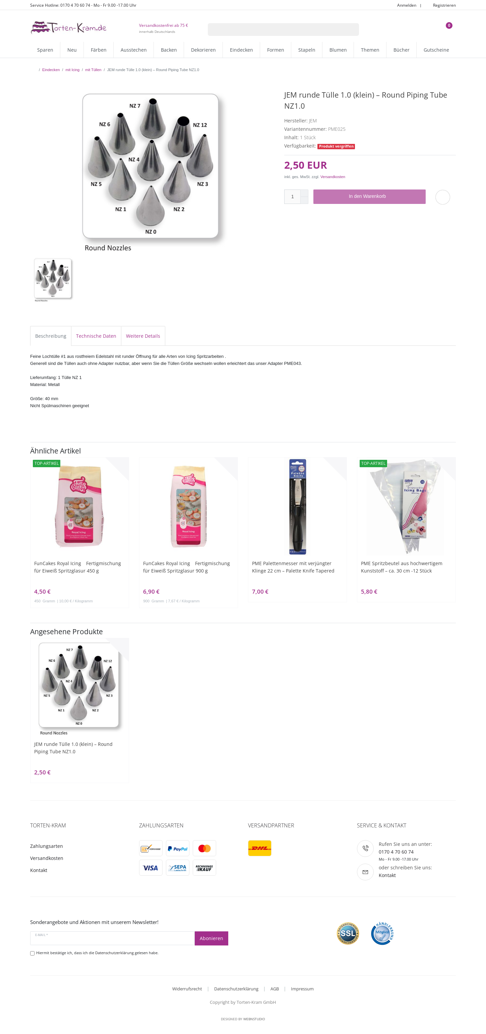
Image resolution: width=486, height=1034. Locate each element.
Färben (99, 50)
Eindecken (241, 50)
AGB (274, 989)
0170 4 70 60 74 (396, 852)
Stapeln (306, 50)
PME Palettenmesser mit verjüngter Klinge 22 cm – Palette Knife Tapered (293, 567)
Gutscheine (436, 50)
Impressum (302, 989)
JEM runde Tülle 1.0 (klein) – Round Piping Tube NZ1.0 (73, 748)
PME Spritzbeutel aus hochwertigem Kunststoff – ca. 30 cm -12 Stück (401, 567)
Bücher (401, 50)
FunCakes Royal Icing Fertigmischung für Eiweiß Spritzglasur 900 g (186, 567)
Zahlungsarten (46, 846)
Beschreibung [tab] (50, 336)
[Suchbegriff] (275, 29)
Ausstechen (134, 50)
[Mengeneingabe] (292, 196)
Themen (370, 50)
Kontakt (38, 870)
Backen (169, 50)
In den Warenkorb (385, 197)
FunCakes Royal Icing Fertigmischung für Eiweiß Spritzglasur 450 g (77, 567)
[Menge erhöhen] (304, 193)
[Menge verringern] (304, 200)
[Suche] (350, 29)
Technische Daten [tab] (96, 336)
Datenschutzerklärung (236, 989)
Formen (275, 50)
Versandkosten (332, 177)
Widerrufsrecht (187, 989)
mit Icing (72, 70)
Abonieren (211, 938)
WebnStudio (254, 1019)
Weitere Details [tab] (143, 336)
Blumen (338, 50)
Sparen (45, 50)
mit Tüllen (93, 70)
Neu (72, 50)
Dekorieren (203, 50)
